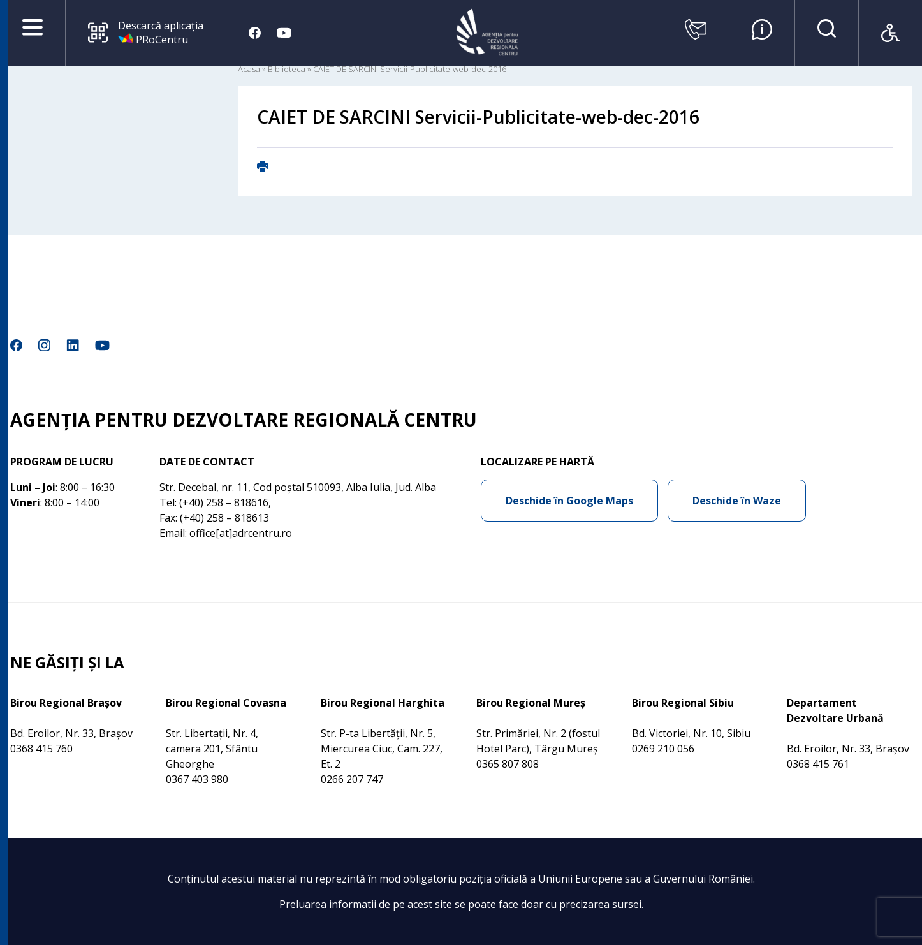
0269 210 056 (663, 749)
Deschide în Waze (736, 501)
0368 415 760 (41, 749)
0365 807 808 (507, 764)
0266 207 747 (352, 779)
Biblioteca (286, 69)
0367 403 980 (197, 779)
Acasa (249, 69)
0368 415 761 (818, 764)
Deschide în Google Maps (569, 501)
